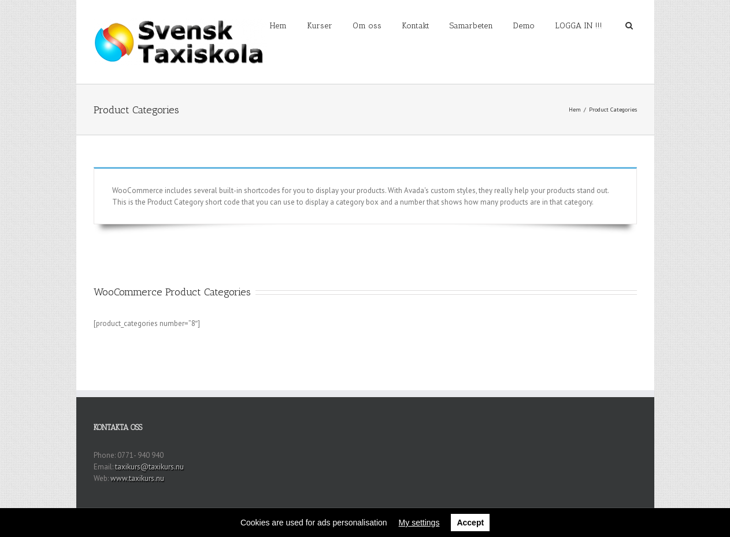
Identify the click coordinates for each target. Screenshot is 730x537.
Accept (470, 522)
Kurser (319, 26)
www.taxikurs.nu (137, 478)
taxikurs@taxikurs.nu (149, 467)
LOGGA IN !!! (578, 26)
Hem (278, 26)
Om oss (367, 26)
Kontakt (415, 26)
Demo (524, 26)
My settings (419, 522)
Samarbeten (471, 26)
